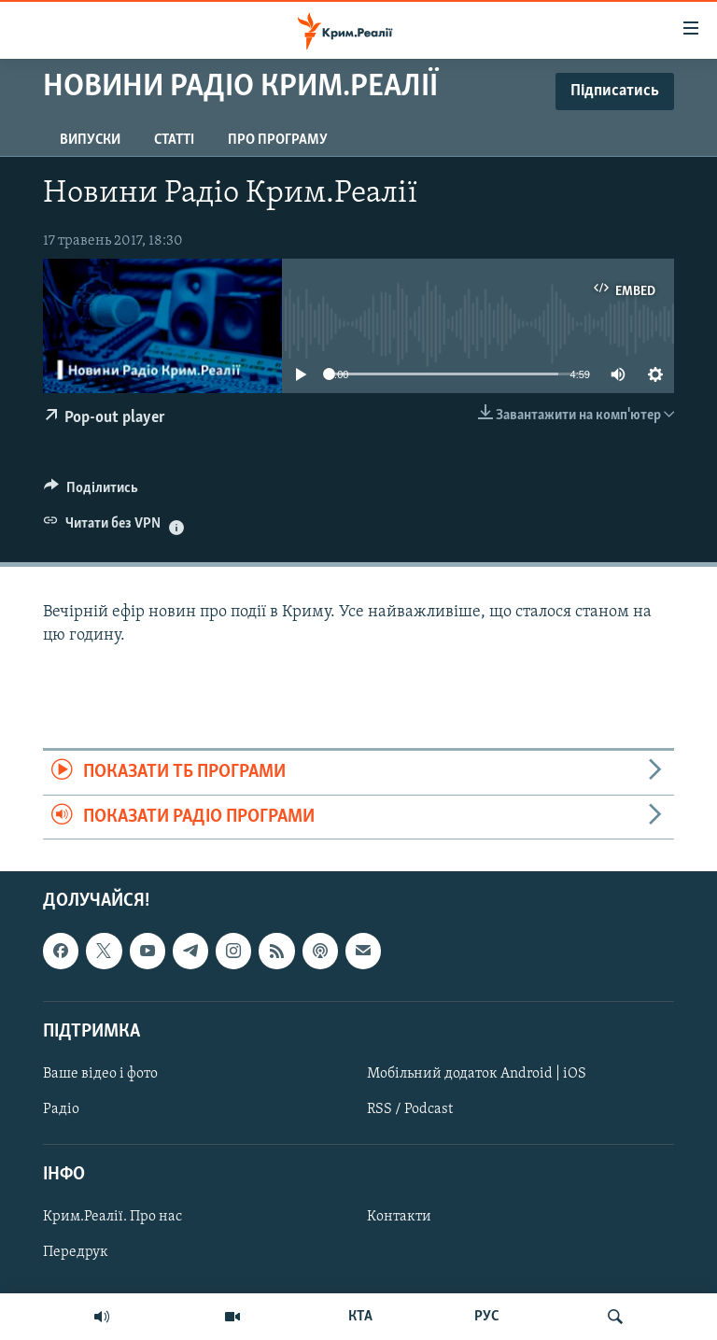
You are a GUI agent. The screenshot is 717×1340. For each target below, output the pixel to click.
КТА (360, 1316)
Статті (174, 140)
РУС (486, 1316)
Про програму (278, 140)
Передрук (75, 1252)
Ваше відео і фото (100, 1073)
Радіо (61, 1109)
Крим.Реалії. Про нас (112, 1216)
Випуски (90, 140)
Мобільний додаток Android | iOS (476, 1073)
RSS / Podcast (410, 1109)
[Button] (91, 492)
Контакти (399, 1216)
